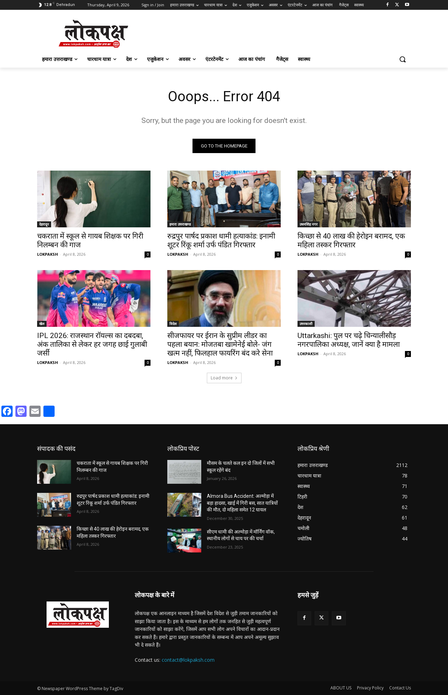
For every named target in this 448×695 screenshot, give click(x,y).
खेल (41, 323)
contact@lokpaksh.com (188, 659)
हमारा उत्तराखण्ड (180, 224)
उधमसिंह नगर (308, 224)
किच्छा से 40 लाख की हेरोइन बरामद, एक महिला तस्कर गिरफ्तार (351, 240)
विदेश (173, 323)
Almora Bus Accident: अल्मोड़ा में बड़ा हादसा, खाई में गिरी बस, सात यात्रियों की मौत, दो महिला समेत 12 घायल (242, 502)
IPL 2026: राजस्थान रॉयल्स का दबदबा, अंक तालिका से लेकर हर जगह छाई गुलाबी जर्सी (92, 344)
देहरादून (44, 224)
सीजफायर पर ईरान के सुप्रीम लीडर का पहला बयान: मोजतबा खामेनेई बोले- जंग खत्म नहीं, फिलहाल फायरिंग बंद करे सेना (220, 344)
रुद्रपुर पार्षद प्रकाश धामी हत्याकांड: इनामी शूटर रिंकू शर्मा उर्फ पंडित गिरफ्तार (221, 240)
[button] (402, 59)
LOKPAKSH (47, 254)
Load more (224, 378)
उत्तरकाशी (306, 323)
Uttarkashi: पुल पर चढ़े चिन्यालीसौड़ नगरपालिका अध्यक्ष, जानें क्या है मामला (349, 340)
